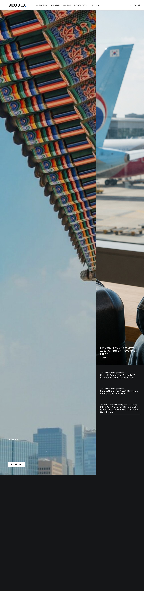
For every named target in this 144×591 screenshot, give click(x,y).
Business (60, 5)
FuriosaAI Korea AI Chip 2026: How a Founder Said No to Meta (119, 392)
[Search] (138, 5)
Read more (16, 464)
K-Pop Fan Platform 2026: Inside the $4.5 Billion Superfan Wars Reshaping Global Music (119, 409)
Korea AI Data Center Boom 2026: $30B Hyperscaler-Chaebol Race (117, 376)
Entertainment (74, 5)
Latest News (34, 5)
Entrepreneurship (108, 373)
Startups (48, 5)
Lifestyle (88, 5)
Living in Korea (116, 405)
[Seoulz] (13, 5)
